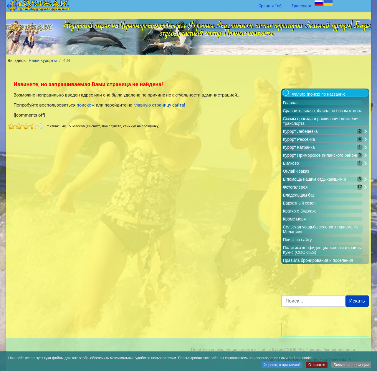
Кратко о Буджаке (300, 211)
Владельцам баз (299, 195)
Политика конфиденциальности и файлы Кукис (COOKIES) (247, 349)
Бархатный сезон (299, 203)
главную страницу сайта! (159, 105)
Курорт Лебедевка (300, 131)
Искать (357, 301)
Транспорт (302, 6)
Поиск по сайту (297, 239)
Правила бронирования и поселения (318, 260)
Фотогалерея (295, 187)
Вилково (291, 163)
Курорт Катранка (299, 147)
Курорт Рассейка (299, 139)
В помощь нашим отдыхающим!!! (314, 179)
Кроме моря (294, 219)
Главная (291, 102)
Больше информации (351, 365)
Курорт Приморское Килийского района (320, 155)
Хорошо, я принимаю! (282, 365)
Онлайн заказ (296, 171)
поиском (86, 105)
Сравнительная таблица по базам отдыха (323, 110)
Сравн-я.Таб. (270, 6)
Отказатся (316, 365)
